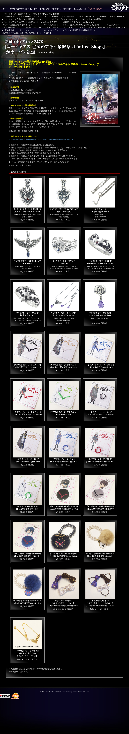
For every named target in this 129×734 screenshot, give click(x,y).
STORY (29, 9)
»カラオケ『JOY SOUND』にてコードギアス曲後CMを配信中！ (78, 19)
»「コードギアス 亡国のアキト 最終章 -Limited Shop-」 (24, 19)
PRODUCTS (44, 9)
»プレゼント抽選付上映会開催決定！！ (79, 30)
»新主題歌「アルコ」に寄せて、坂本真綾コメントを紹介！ (26, 33)
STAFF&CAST (17, 9)
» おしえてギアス (112, 25)
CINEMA (67, 9)
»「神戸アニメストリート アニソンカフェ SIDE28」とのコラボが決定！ (71, 25)
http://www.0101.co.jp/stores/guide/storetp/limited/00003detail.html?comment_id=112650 (42, 139)
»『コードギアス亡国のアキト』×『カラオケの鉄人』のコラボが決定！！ (95, 28)
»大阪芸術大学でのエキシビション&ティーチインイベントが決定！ (30, 30)
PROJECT (95, 9)
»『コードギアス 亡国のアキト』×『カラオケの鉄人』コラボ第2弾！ (31, 14)
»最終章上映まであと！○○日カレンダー (79, 22)
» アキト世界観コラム (11, 28)
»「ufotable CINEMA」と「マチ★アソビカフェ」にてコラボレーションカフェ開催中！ (38, 17)
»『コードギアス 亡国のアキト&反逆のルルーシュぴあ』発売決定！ (30, 22)
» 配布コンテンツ (52, 28)
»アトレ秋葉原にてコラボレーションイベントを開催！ (101, 17)
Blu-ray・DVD (80, 9)
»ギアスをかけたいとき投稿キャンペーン (19, 25)
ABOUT (4, 9)
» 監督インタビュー (33, 28)
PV (35, 9)
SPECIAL (56, 9)
